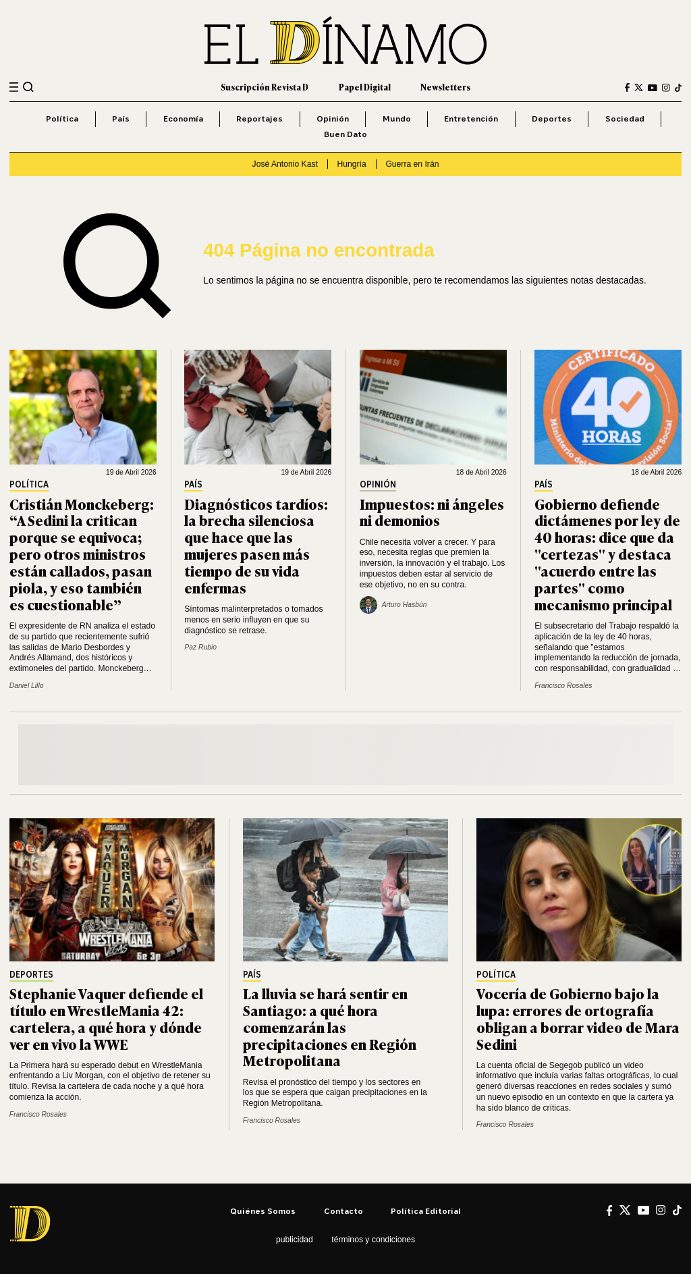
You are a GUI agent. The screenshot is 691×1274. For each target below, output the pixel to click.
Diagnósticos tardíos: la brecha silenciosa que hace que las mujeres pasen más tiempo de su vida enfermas (256, 545)
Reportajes (259, 118)
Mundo (397, 118)
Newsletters (445, 87)
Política (62, 118)
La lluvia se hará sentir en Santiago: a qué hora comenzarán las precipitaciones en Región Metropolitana (329, 1026)
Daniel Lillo (26, 685)
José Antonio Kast (285, 164)
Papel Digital (365, 87)
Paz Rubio (200, 647)
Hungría (351, 164)
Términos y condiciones (373, 1239)
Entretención (471, 118)
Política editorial (426, 1211)
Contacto (343, 1211)
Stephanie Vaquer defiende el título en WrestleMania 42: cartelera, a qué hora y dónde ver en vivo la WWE (106, 1018)
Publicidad (294, 1239)
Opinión (332, 118)
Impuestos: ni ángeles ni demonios (432, 512)
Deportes (552, 118)
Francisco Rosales (563, 685)
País (121, 118)
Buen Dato (345, 134)
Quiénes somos (263, 1211)
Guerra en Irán (412, 164)
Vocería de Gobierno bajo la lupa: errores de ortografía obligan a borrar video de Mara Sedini (578, 1018)
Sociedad (624, 118)
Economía (183, 118)
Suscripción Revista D (264, 87)
